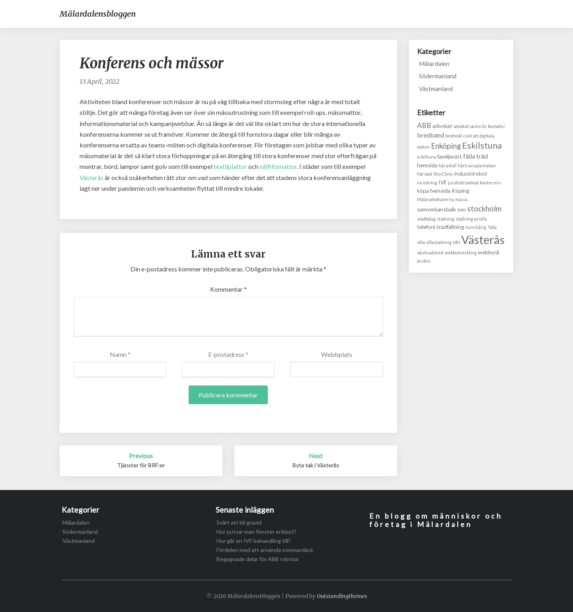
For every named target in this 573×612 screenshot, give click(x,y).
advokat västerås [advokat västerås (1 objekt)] (470, 126)
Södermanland (437, 75)
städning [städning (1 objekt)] (445, 218)
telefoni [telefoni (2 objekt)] (426, 226)
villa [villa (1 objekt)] (421, 242)
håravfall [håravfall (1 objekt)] (447, 165)
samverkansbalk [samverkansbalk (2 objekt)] (436, 209)
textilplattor (230, 166)
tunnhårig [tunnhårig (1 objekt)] (476, 227)
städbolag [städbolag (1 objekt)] (426, 218)
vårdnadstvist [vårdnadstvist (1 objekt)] (430, 252)
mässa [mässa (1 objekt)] (461, 199)
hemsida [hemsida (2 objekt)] (427, 165)
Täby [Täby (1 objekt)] (492, 227)
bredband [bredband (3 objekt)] (430, 135)
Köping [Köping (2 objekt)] (461, 190)
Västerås (91, 177)
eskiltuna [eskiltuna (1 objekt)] (426, 156)
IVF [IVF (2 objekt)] (443, 182)
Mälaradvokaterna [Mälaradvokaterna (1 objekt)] (435, 199)
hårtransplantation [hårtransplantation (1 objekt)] (477, 165)
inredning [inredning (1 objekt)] (427, 182)
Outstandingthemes (342, 596)
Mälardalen (434, 63)
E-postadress (228, 354)
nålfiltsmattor (278, 166)
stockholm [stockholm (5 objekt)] (484, 208)
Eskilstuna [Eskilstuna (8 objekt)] (482, 145)
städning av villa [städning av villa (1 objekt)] (471, 218)
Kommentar (228, 289)
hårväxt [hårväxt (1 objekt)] (424, 173)
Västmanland (436, 88)
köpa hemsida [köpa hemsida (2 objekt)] (433, 190)
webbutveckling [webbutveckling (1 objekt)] (461, 252)
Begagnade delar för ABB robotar (257, 559)
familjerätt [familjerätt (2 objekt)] (449, 156)
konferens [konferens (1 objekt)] (490, 182)
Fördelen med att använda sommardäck (264, 549)
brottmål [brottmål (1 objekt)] (453, 135)
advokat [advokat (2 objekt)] (442, 125)
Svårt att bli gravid (238, 522)
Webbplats (336, 354)
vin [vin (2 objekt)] (456, 241)
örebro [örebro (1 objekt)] (423, 260)
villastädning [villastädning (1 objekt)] (439, 242)
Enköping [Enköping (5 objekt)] (446, 145)
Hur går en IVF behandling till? (253, 540)
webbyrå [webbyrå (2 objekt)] (488, 252)
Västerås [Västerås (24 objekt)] (483, 239)
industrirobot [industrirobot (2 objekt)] (470, 173)
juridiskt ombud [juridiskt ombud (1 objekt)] (463, 182)
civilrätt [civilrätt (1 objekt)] (470, 135)
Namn (120, 354)
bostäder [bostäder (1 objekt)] (496, 126)
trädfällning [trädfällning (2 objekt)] (450, 226)
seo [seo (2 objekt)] (461, 209)
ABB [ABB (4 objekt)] (424, 125)
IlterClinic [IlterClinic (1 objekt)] (443, 173)
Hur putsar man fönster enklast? (256, 531)
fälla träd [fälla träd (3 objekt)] (475, 156)
